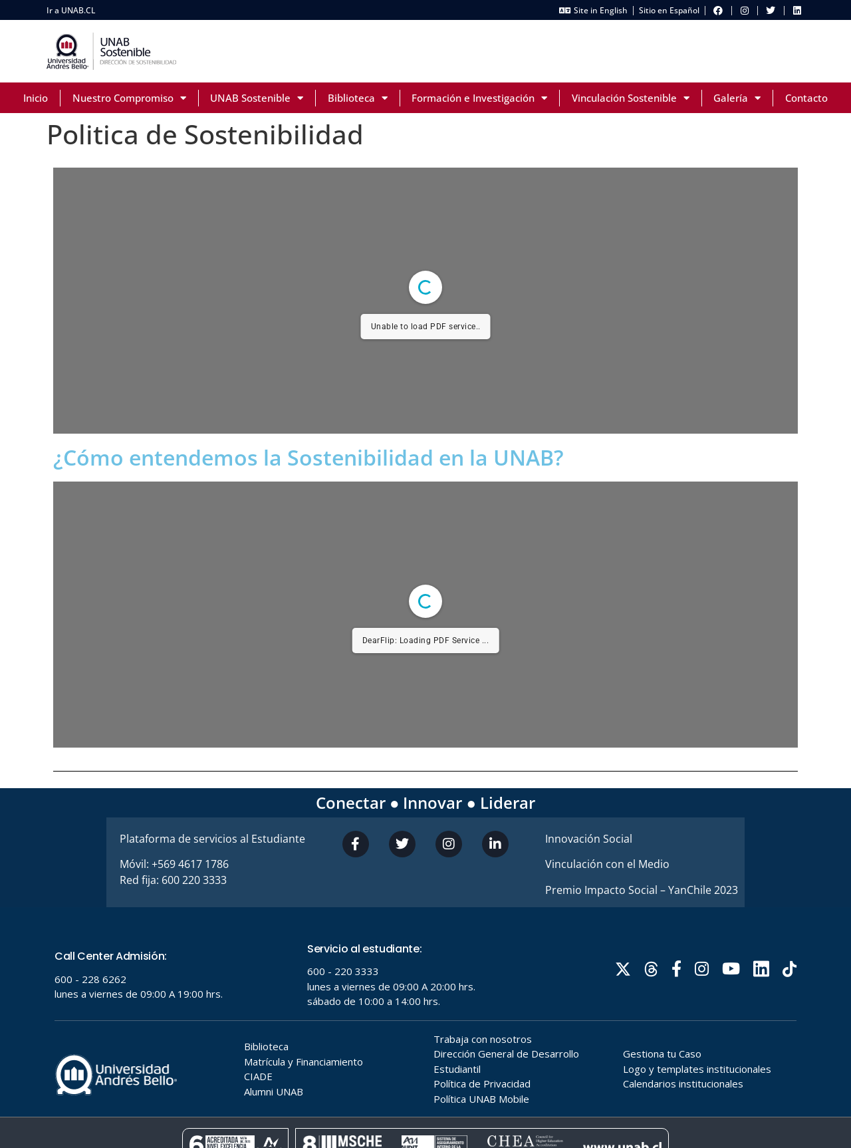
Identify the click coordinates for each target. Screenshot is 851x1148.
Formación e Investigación (479, 97)
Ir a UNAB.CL (71, 10)
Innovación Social (588, 838)
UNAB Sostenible (256, 97)
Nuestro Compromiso (129, 97)
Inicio (35, 97)
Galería (737, 97)
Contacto (806, 97)
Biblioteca (358, 97)
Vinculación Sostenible (630, 97)
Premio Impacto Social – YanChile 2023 (641, 890)
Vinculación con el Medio (607, 864)
